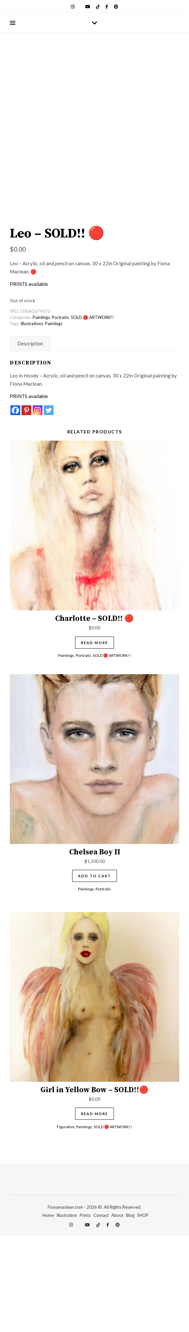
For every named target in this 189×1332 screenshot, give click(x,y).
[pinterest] (116, 6)
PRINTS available (29, 380)
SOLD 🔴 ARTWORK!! (92, 413)
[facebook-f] (107, 6)
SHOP (143, 1311)
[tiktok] (98, 6)
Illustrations (32, 419)
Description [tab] (30, 439)
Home (48, 1311)
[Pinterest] (26, 506)
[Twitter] (49, 506)
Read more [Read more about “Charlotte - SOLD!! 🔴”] (94, 738)
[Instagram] (37, 506)
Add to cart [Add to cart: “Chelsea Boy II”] (94, 972)
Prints (85, 1311)
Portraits (60, 413)
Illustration (66, 1311)
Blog (130, 1311)
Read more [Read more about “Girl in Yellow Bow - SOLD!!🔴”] (94, 1209)
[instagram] (73, 6)
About (117, 1311)
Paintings (41, 413)
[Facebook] (15, 506)
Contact (101, 1311)
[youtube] (88, 6)
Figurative (65, 1222)
